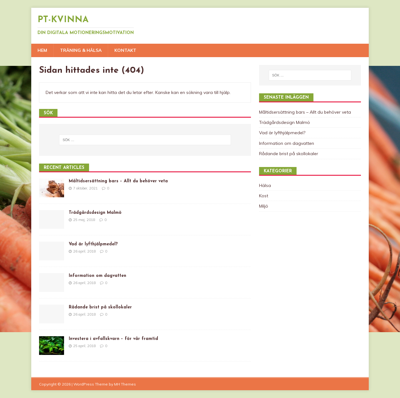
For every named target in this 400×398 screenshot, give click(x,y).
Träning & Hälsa (81, 50)
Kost (263, 196)
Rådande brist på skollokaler (100, 307)
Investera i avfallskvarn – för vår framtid (113, 339)
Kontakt (125, 50)
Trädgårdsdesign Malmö (95, 212)
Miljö (263, 206)
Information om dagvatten (97, 275)
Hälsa (265, 185)
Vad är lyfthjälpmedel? (93, 244)
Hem (42, 50)
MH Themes (125, 384)
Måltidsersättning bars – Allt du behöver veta (118, 181)
